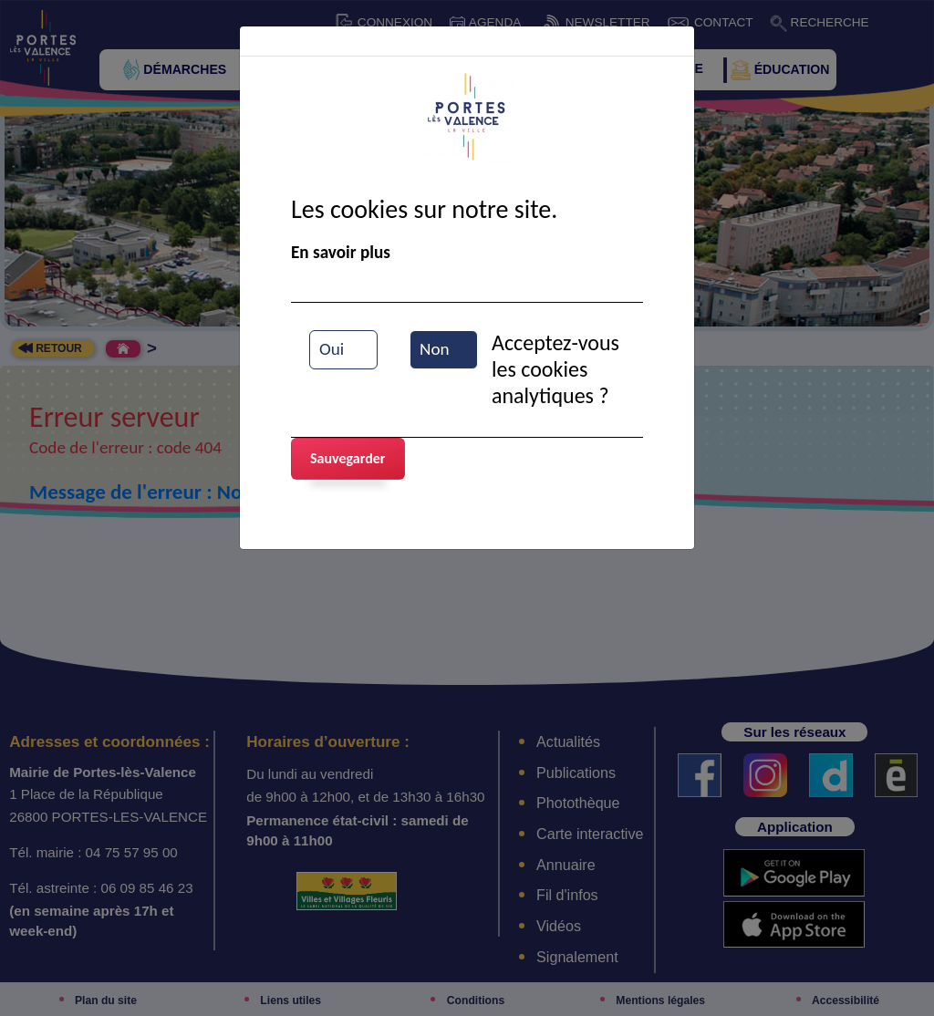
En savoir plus (340, 252)
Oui (331, 348)
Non (435, 348)
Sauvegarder (348, 458)
